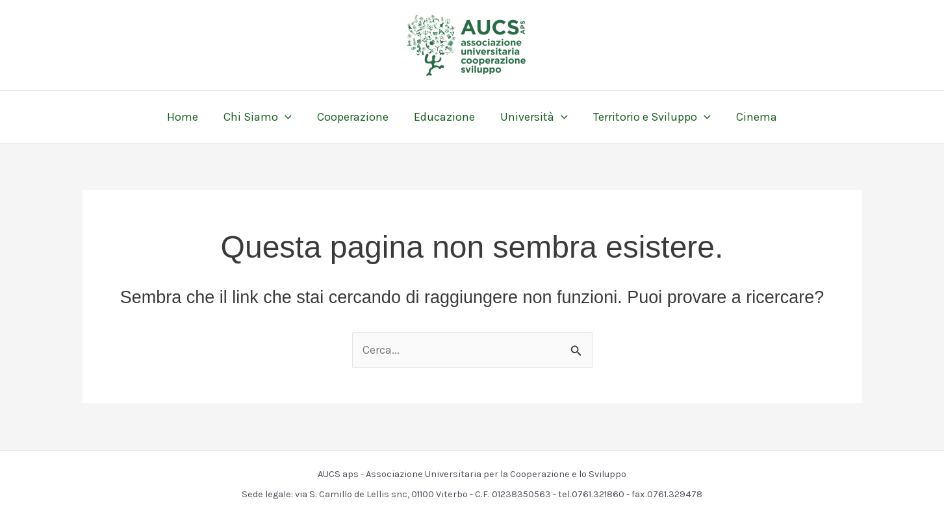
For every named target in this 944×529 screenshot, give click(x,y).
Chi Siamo (261, 117)
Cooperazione (354, 117)
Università (532, 117)
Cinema (750, 117)
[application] (289, 117)
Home (188, 117)
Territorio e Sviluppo (648, 117)
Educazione (444, 117)
